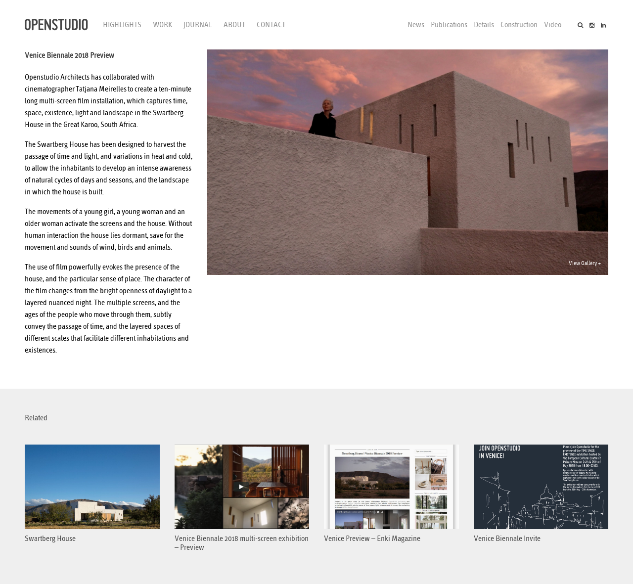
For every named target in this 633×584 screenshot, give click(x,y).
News (415, 24)
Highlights (122, 24)
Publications (449, 24)
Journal (197, 24)
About (234, 24)
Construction (519, 24)
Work (162, 24)
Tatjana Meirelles (101, 89)
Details (484, 24)
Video (552, 24)
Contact (271, 24)
